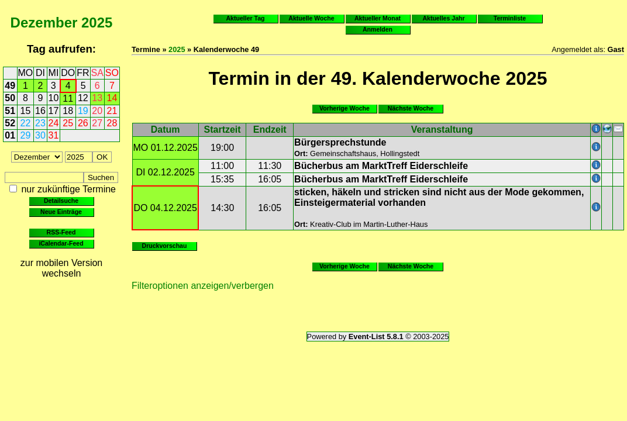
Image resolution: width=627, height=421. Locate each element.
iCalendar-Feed (61, 243)
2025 (96, 22)
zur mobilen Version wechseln (61, 268)
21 (112, 111)
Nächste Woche (410, 108)
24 (54, 123)
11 (68, 98)
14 (112, 98)
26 (83, 123)
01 (10, 135)
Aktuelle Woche (311, 18)
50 (10, 98)
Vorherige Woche (344, 108)
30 (40, 135)
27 (97, 123)
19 (83, 111)
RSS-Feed (61, 232)
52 (10, 123)
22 (25, 123)
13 (97, 98)
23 (40, 123)
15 (25, 111)
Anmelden (377, 29)
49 (10, 86)
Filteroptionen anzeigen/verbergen (203, 286)
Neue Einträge (61, 211)
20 (97, 111)
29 (25, 135)
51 (10, 111)
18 (68, 111)
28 (112, 123)
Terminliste (510, 18)
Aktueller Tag (245, 18)
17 (54, 111)
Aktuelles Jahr (443, 18)
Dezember (44, 22)
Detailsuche (61, 200)
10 (54, 98)
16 (40, 111)
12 (83, 98)
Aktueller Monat (377, 18)
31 (54, 135)
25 (68, 123)
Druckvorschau (164, 245)
